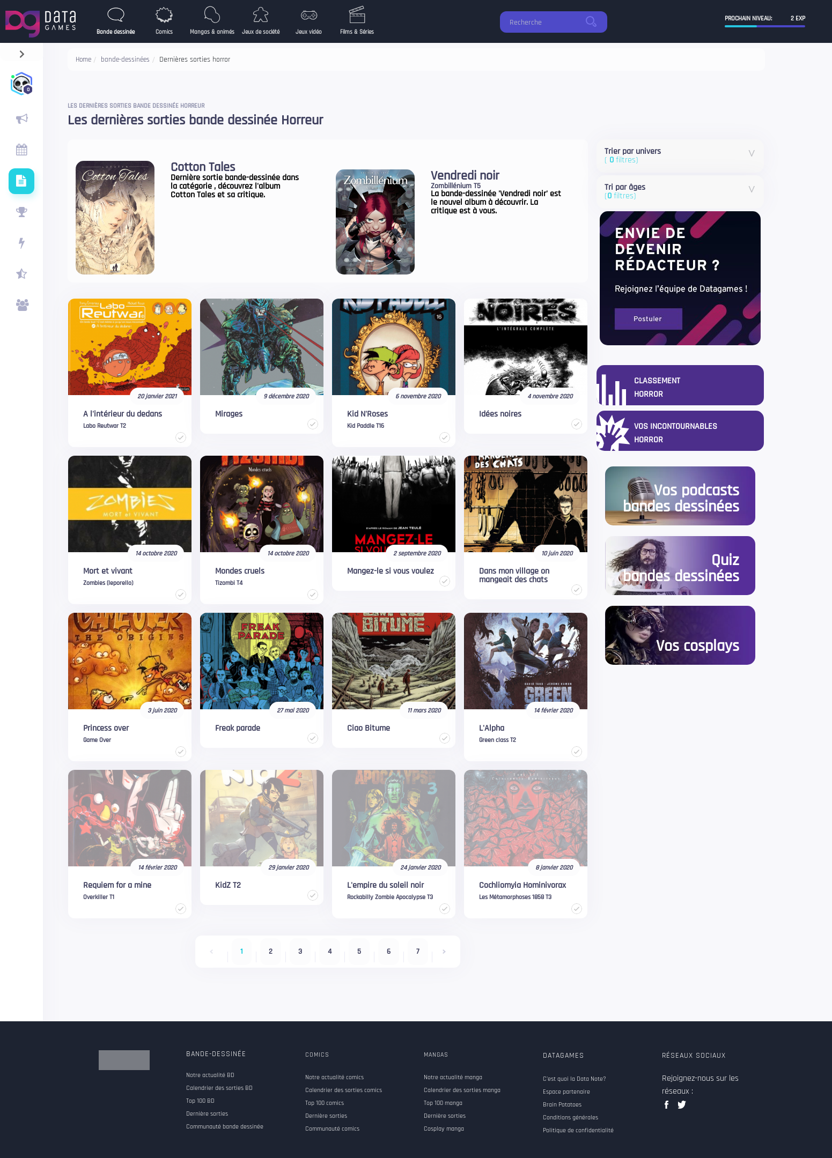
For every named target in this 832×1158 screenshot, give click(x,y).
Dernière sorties (207, 1114)
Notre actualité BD (210, 1075)
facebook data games (669, 1108)
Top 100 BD (200, 1101)
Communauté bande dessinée (224, 1127)
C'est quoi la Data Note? (574, 1079)
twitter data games (682, 1108)
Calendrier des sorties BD (219, 1088)
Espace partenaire (566, 1092)
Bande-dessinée (216, 1054)
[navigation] (21, 51)
